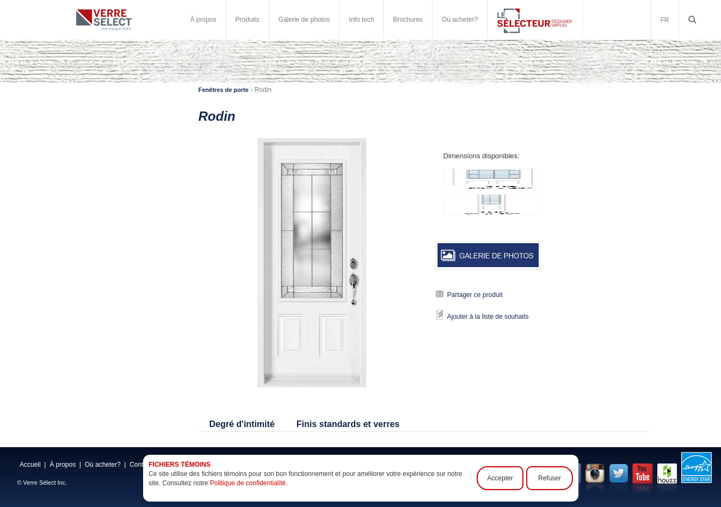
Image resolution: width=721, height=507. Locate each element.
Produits (248, 19)
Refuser (549, 478)
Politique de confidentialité (247, 483)
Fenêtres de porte (224, 89)
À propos (203, 19)
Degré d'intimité (242, 424)
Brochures (408, 19)
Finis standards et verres (348, 424)
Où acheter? (460, 19)
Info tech (361, 19)
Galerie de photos (304, 19)
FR (665, 20)
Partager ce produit (475, 295)
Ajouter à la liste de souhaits (488, 316)
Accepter (500, 478)
